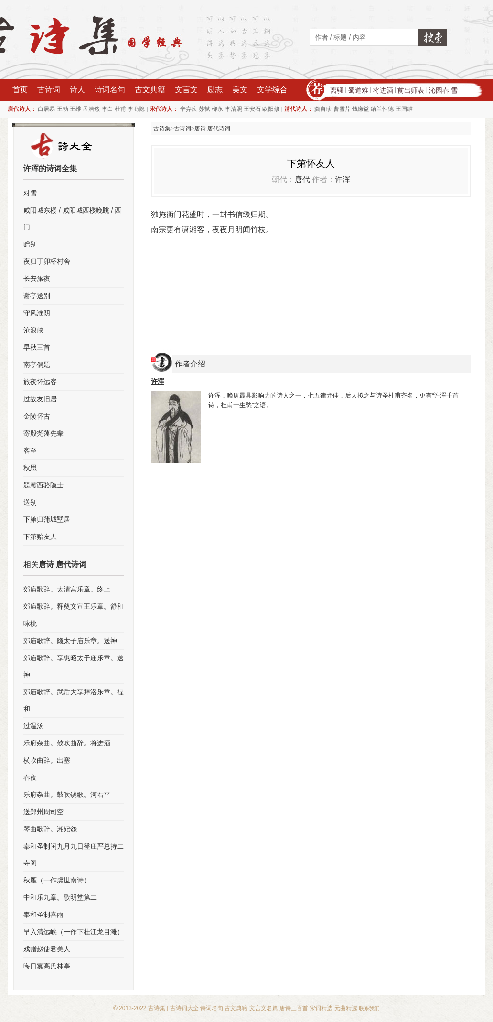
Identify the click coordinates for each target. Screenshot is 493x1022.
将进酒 (383, 90)
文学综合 (272, 90)
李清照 (233, 109)
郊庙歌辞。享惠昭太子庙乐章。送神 (73, 666)
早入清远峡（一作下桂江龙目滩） (73, 932)
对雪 (30, 193)
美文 (239, 90)
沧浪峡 (33, 330)
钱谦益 (360, 109)
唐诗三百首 (293, 1008)
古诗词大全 (184, 1008)
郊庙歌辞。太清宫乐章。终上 (66, 589)
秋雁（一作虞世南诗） (56, 880)
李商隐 (136, 109)
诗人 (77, 90)
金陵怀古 (36, 416)
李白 (107, 109)
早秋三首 (36, 347)
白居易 (46, 109)
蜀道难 (358, 90)
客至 (30, 450)
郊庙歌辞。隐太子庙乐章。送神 (70, 641)
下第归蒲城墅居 (46, 519)
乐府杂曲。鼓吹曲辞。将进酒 (66, 743)
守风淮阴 (36, 313)
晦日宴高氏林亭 (46, 966)
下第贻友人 (40, 536)
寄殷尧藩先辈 (43, 433)
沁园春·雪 (443, 90)
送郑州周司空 (43, 812)
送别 (30, 502)
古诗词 (48, 90)
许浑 (342, 179)
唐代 (302, 179)
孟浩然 (91, 109)
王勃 (62, 109)
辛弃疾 (188, 109)
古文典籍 (150, 90)
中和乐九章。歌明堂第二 (60, 897)
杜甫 (120, 109)
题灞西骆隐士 (43, 485)
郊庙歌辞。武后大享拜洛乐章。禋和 (73, 700)
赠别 (30, 244)
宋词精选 (321, 1008)
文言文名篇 (263, 1008)
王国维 (404, 109)
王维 (75, 109)
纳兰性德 (382, 109)
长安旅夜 (36, 278)
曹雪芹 (342, 109)
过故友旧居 (40, 399)
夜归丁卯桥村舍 (46, 261)
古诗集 (162, 128)
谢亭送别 (36, 296)
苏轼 (204, 109)
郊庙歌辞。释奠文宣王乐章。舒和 (73, 606)
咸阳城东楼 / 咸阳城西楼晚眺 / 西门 (72, 218)
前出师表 (410, 90)
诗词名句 (110, 90)
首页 (20, 90)
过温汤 (33, 726)
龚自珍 (323, 109)
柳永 (217, 109)
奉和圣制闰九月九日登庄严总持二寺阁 (73, 854)
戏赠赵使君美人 (46, 949)
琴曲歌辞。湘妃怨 (50, 829)
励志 (215, 90)
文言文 (186, 90)
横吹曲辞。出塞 (46, 760)
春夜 (30, 777)
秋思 (30, 468)
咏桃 (30, 623)
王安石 (252, 109)
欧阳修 (270, 109)
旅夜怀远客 (40, 382)
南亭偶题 (36, 364)
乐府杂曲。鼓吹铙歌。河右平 (66, 794)
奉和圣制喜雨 (43, 914)
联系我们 (369, 1008)
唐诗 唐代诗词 (212, 128)
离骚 (336, 90)
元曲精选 (345, 1008)
